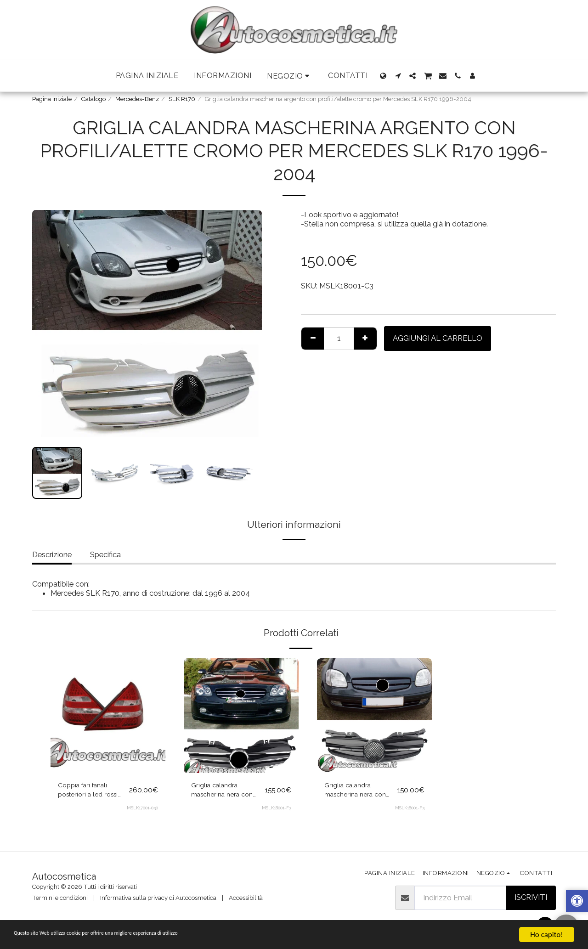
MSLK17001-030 (142, 811)
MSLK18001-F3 (276, 811)
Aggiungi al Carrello (437, 338)
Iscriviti (530, 897)
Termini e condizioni (60, 897)
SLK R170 (182, 99)
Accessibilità (246, 897)
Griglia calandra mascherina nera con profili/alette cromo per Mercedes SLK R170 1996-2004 (226, 792)
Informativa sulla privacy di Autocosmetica (158, 897)
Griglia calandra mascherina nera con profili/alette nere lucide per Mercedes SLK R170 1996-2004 (359, 792)
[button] (289, 76)
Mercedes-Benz (137, 99)
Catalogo (93, 99)
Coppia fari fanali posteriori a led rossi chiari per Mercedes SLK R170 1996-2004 (91, 792)
